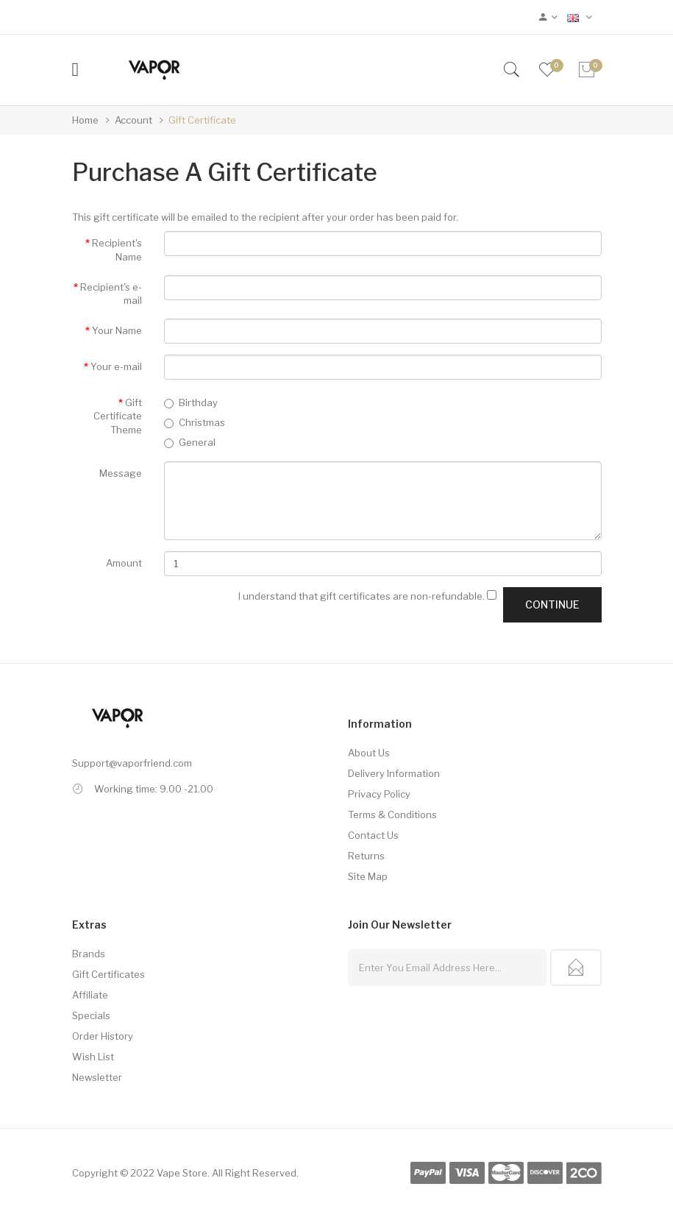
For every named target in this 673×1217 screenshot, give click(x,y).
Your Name (117, 330)
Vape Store (182, 1173)
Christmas (194, 422)
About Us (369, 753)
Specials (91, 1015)
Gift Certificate (202, 120)
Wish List (93, 1056)
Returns (366, 856)
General (190, 442)
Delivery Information (394, 773)
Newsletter (97, 1077)
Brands (88, 953)
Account (133, 120)
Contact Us (373, 835)
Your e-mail (116, 366)
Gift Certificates (108, 974)
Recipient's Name (117, 250)
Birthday (191, 402)
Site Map (368, 876)
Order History (102, 1036)
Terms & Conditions (392, 814)
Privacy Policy (379, 794)
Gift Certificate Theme (117, 416)
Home (85, 120)
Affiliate (90, 995)
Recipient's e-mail (111, 294)
